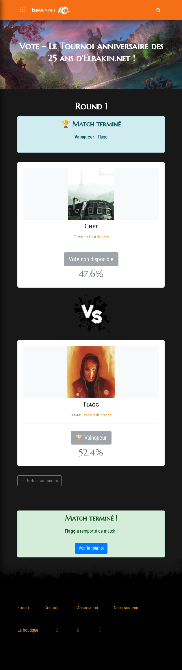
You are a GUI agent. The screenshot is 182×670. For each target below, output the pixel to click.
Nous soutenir (126, 607)
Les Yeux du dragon (96, 415)
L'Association (86, 607)
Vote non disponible (91, 259)
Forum (23, 607)
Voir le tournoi (91, 548)
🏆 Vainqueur (91, 437)
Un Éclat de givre (96, 237)
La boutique (27, 630)
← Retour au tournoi (39, 480)
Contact (51, 607)
